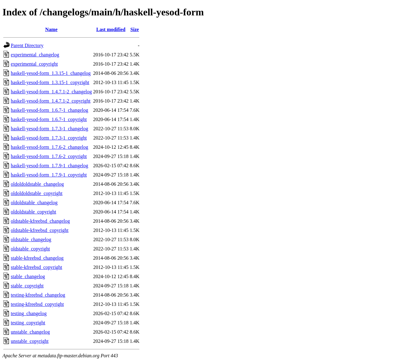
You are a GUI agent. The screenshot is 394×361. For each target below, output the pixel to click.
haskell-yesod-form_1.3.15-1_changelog (50, 73)
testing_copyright (28, 322)
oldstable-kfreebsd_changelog (40, 221)
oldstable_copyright (30, 248)
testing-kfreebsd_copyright (37, 304)
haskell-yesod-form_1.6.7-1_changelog (49, 110)
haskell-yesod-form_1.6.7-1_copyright (49, 119)
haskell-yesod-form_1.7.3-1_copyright (49, 137)
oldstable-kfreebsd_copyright (40, 230)
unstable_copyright (30, 341)
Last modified (111, 29)
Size (135, 29)
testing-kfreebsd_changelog (38, 295)
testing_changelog (28, 313)
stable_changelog (28, 276)
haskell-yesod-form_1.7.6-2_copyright (49, 156)
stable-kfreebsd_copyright (36, 267)
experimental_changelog (35, 54)
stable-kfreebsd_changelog (37, 258)
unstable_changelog (30, 332)
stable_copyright (27, 285)
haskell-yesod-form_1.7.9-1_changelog (49, 165)
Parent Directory (27, 45)
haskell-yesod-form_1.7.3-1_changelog (49, 128)
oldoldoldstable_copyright (36, 193)
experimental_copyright (34, 64)
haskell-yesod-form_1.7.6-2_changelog (49, 147)
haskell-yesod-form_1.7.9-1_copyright (49, 174)
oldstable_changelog (31, 239)
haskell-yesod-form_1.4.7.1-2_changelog (51, 91)
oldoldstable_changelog (34, 202)
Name (51, 29)
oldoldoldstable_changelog (37, 184)
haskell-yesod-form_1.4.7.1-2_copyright (50, 100)
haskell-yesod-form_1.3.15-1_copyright (50, 82)
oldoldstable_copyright (33, 211)
